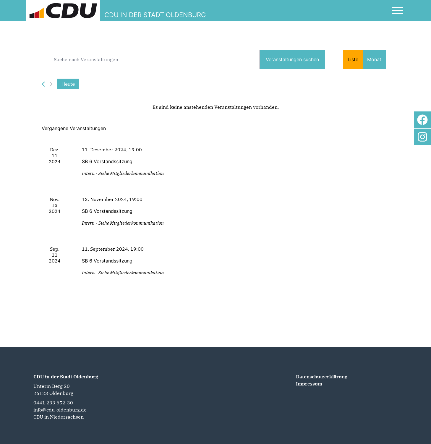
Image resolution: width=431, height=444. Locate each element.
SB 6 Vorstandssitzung (107, 161)
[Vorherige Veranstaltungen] (43, 84)
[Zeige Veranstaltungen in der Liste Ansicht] (353, 59)
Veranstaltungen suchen (292, 59)
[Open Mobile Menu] (398, 11)
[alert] (215, 107)
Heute (68, 84)
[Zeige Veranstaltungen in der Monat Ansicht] (374, 59)
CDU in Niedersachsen (58, 417)
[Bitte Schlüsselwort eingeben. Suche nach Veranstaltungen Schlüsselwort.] (151, 59)
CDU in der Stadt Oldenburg (65, 377)
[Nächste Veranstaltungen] (51, 84)
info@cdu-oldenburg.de (60, 410)
